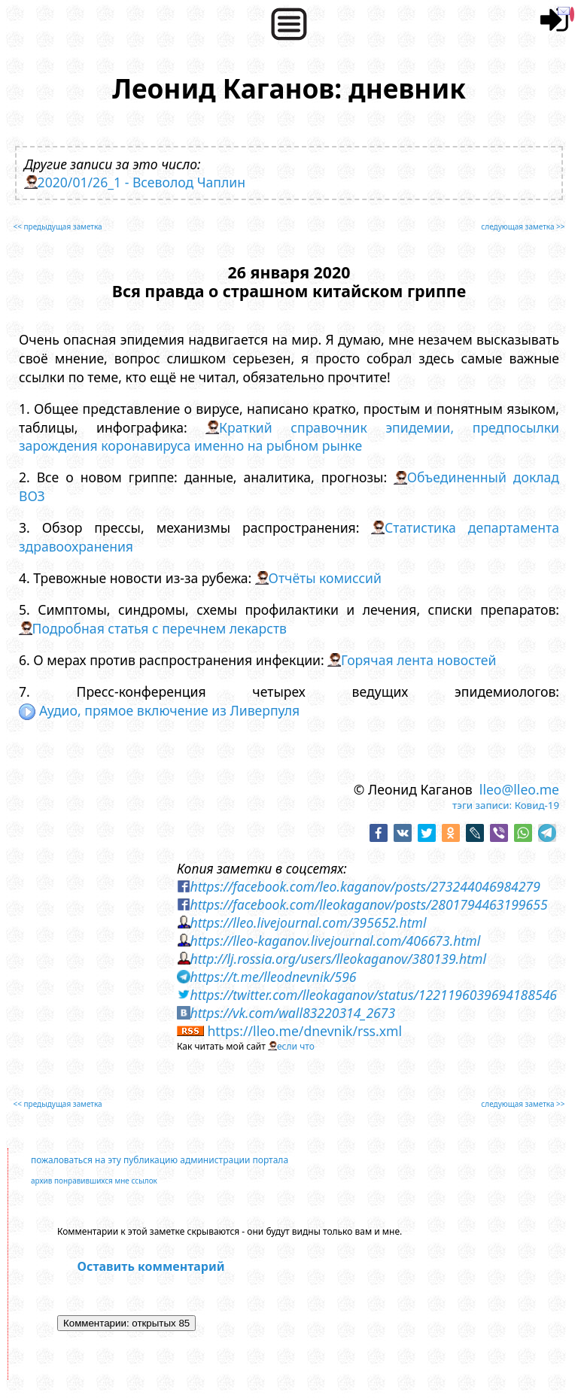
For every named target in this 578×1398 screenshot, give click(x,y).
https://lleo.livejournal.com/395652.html (308, 922)
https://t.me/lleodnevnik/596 (273, 977)
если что (296, 1046)
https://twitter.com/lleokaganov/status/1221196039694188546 (373, 995)
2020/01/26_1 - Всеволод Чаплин (142, 182)
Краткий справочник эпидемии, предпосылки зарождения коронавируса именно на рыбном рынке (289, 436)
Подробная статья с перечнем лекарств (159, 628)
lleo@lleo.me (519, 789)
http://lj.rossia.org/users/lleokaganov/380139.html (338, 959)
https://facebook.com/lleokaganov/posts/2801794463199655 (368, 904)
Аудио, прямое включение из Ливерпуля (159, 710)
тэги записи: (482, 805)
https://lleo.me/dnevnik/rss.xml (304, 1031)
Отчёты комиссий (325, 578)
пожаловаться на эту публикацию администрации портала (159, 1159)
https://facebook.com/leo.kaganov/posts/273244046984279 (365, 886)
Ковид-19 (537, 805)
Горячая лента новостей (419, 660)
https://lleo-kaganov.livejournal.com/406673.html (335, 940)
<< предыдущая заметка (57, 226)
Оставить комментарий (151, 1266)
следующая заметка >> (522, 226)
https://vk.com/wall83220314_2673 (292, 1013)
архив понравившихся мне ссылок (94, 1180)
